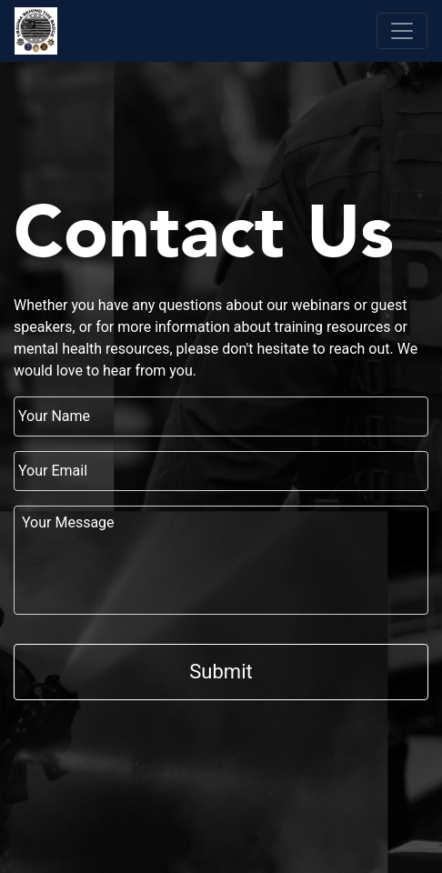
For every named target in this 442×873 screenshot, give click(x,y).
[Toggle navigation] (402, 31)
